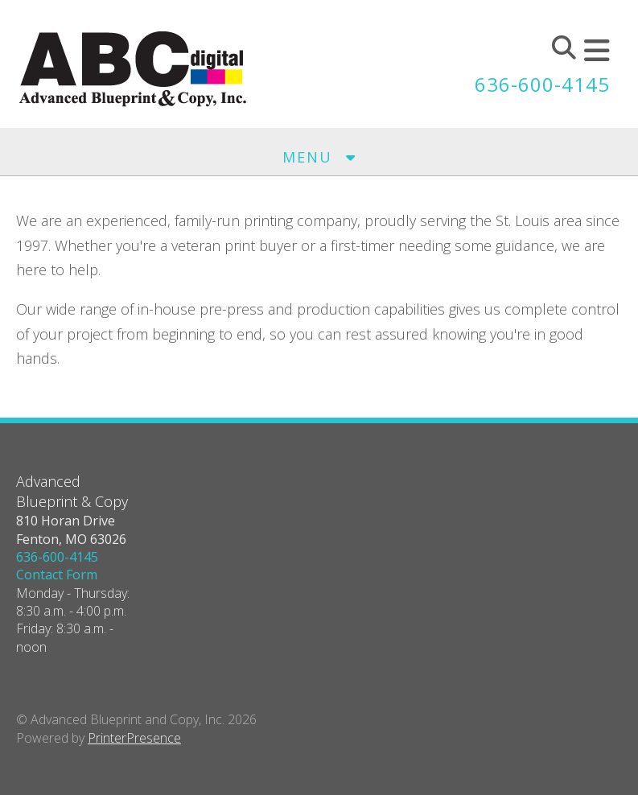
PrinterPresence (134, 738)
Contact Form (56, 574)
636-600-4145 (542, 84)
